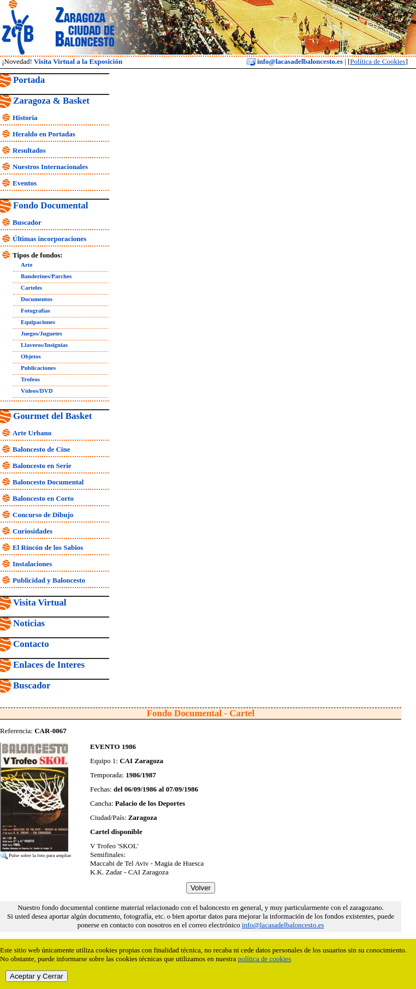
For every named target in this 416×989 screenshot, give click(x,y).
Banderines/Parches (46, 276)
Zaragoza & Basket (51, 100)
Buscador (27, 222)
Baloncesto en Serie (42, 465)
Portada (29, 80)
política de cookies (264, 959)
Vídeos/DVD (37, 390)
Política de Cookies (377, 61)
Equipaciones (38, 322)
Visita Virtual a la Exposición (78, 61)
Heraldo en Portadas (44, 134)
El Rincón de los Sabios (48, 547)
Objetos (31, 356)
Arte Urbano (32, 433)
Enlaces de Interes (49, 665)
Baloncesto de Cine (41, 449)
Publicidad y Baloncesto (49, 580)
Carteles (31, 287)
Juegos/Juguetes (41, 333)
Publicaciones (38, 367)
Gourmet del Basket (52, 416)
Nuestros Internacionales (50, 167)
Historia (25, 117)
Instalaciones (32, 564)
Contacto (31, 644)
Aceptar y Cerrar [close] (36, 976)
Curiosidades (32, 531)
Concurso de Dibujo (43, 515)
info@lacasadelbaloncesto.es (295, 61)
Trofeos (30, 379)
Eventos (25, 183)
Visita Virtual (39, 602)
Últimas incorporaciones (49, 239)
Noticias (29, 623)
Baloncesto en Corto (43, 498)
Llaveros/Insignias (44, 344)
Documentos (36, 299)
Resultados (29, 150)
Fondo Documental (50, 205)
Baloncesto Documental (48, 482)
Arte (26, 264)
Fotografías (35, 310)
